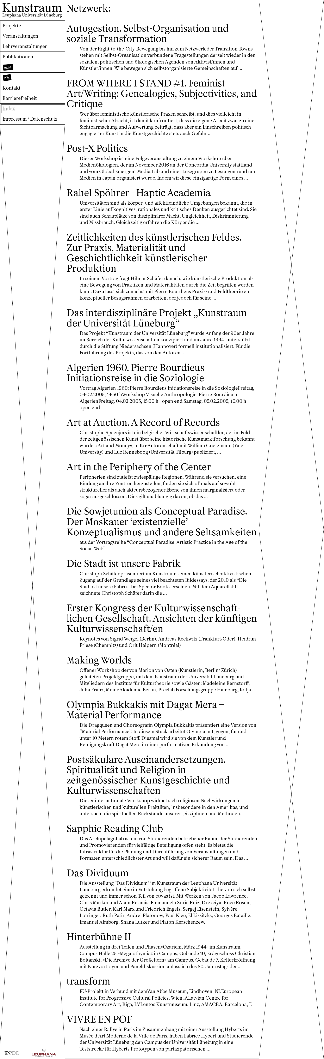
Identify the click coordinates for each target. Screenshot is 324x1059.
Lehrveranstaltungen (25, 46)
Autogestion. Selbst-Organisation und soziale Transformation (148, 33)
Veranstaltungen (20, 36)
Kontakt (11, 88)
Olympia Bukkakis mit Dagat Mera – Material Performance (145, 710)
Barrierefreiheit (19, 98)
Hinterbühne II (99, 937)
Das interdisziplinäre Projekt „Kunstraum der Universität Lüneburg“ (157, 318)
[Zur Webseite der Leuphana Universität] (44, 1053)
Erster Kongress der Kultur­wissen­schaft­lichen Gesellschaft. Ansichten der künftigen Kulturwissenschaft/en (162, 618)
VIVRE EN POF (99, 1019)
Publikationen (17, 57)
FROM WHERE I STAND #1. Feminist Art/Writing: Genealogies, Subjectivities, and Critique (162, 94)
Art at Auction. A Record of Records (143, 422)
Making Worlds (99, 660)
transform (88, 981)
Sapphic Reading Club (115, 828)
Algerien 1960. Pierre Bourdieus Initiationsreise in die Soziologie (135, 373)
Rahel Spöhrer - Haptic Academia (139, 193)
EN (7, 1053)
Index (8, 109)
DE (15, 1053)
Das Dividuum (98, 873)
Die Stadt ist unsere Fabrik (124, 563)
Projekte (11, 26)
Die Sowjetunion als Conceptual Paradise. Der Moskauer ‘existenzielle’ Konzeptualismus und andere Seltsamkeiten (162, 522)
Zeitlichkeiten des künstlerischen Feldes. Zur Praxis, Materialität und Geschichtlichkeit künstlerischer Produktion (154, 253)
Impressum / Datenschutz (29, 119)
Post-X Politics (97, 148)
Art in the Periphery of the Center (139, 467)
